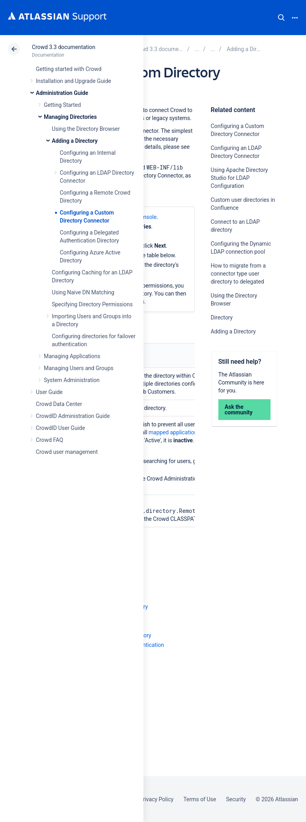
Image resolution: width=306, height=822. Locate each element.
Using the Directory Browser (86, 129)
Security (236, 799)
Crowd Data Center (59, 404)
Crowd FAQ (49, 440)
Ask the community (239, 410)
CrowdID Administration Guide (73, 416)
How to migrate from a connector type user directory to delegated (238, 273)
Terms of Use (199, 799)
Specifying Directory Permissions (92, 304)
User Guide (49, 392)
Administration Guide (62, 93)
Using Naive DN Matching (83, 292)
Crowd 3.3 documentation (63, 47)
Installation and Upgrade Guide (73, 81)
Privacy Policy (156, 799)
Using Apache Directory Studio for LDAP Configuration (239, 178)
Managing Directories (70, 117)
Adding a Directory (75, 141)
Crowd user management (67, 452)
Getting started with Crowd (68, 69)
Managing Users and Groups (79, 368)
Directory (222, 317)
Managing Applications (72, 356)
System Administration (72, 380)
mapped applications (174, 432)
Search (281, 17)
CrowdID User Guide (60, 428)
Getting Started (62, 105)
